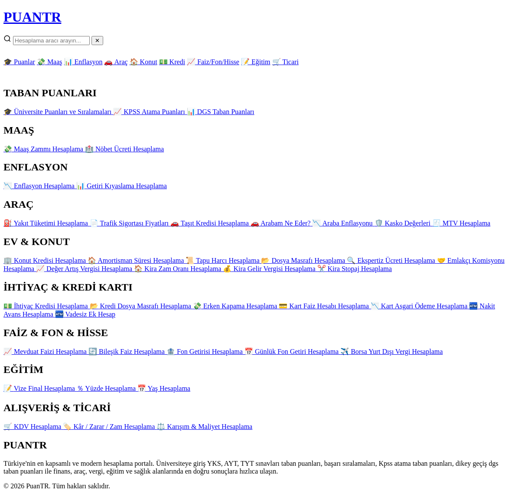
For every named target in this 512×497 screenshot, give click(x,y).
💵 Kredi (172, 61)
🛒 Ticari (285, 61)
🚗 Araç (115, 61)
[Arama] (51, 40)
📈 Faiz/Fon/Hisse (213, 61)
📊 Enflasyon (83, 61)
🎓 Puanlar (19, 61)
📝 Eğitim (256, 61)
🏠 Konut (143, 61)
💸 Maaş (49, 61)
